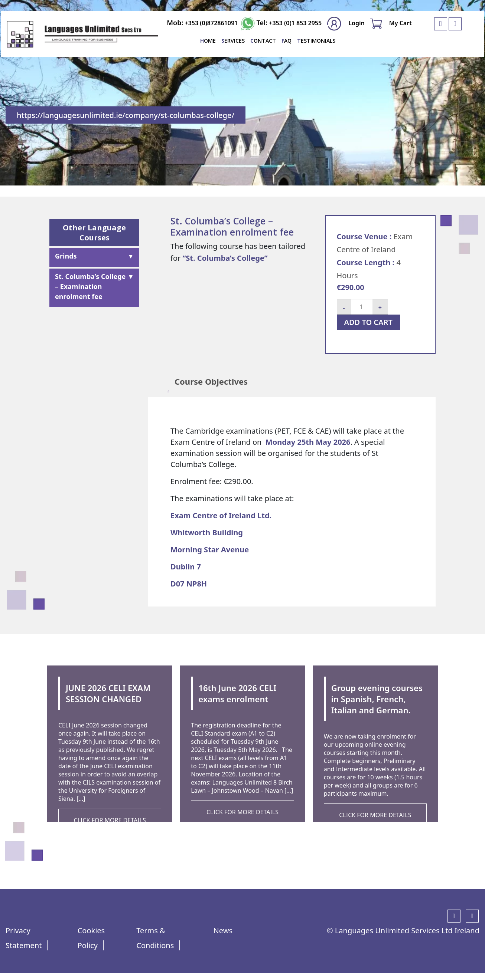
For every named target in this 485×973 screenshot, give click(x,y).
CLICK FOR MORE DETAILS (110, 820)
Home (208, 40)
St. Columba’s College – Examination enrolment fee (90, 286)
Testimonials (316, 40)
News (223, 931)
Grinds (66, 256)
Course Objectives (211, 381)
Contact (263, 40)
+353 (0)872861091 (210, 23)
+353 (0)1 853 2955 (294, 23)
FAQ (286, 40)
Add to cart (368, 322)
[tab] (211, 381)
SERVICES (233, 40)
